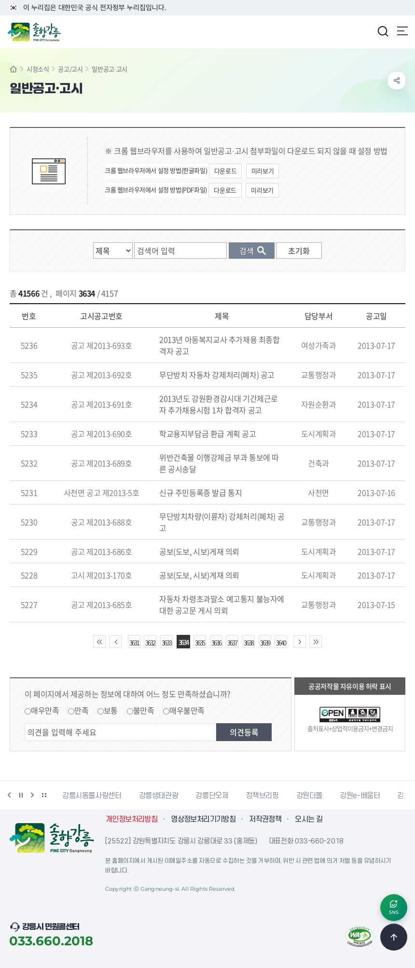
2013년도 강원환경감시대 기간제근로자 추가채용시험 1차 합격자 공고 (218, 404)
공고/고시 (70, 68)
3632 (150, 642)
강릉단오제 (211, 795)
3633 (166, 642)
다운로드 (225, 170)
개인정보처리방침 (131, 819)
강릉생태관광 (159, 795)
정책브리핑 (262, 795)
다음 (32, 795)
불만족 (143, 710)
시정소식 (38, 68)
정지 (20, 795)
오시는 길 (308, 819)
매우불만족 (187, 710)
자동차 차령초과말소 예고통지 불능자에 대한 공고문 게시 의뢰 (221, 604)
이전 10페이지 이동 (115, 641)
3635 (200, 642)
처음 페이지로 (99, 641)
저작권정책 (265, 819)
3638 (248, 642)
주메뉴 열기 (402, 31)
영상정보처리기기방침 (203, 819)
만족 (81, 710)
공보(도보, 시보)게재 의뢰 (199, 551)
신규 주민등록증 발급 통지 (200, 492)
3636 (216, 642)
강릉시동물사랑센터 (92, 795)
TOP (393, 937)
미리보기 (262, 170)
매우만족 (45, 710)
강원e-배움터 (360, 795)
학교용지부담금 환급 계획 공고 (207, 433)
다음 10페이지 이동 (299, 641)
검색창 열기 (382, 31)
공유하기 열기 (396, 80)
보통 (111, 710)
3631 (134, 642)
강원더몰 (309, 795)
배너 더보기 (44, 795)
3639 (265, 642)
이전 (9, 795)
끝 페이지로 (315, 641)
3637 (232, 642)
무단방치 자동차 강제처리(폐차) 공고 (217, 374)
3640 (281, 642)
